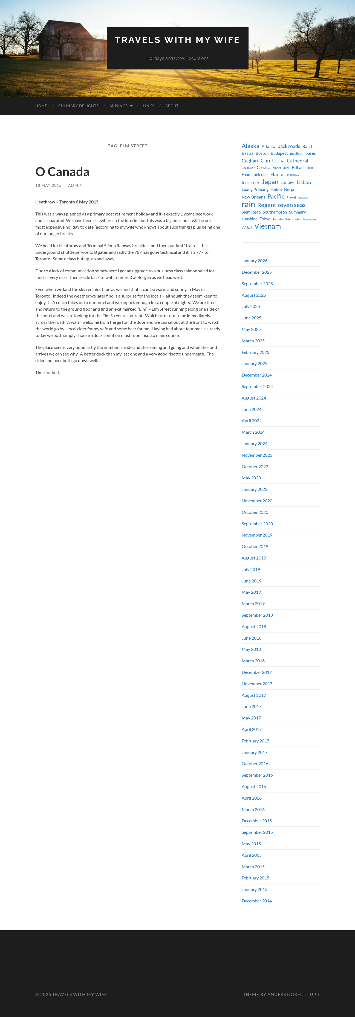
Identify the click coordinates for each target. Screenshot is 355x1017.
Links (148, 106)
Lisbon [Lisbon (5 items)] (304, 182)
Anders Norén (285, 994)
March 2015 (253, 866)
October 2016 (255, 763)
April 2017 (252, 729)
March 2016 (253, 809)
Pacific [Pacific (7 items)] (275, 196)
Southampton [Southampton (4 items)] (275, 212)
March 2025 (253, 340)
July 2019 (251, 569)
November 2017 (257, 683)
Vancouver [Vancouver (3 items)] (310, 219)
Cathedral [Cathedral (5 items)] (297, 161)
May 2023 (251, 477)
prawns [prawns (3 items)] (303, 197)
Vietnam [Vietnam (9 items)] (267, 226)
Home (41, 106)
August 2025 (254, 295)
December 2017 (257, 672)
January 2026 (254, 260)
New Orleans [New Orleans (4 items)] (253, 197)
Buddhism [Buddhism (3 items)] (296, 153)
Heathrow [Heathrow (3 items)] (292, 175)
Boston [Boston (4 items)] (262, 153)
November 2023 (257, 454)
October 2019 (255, 546)
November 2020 (257, 500)
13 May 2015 (48, 185)
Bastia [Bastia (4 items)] (247, 153)
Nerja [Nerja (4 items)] (289, 189)
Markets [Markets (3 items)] (276, 189)
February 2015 (255, 877)
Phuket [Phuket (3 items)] (291, 197)
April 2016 (252, 797)
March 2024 (253, 432)
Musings (119, 106)
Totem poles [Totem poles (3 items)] (293, 219)
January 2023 (254, 489)
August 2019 (254, 557)
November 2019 (257, 534)
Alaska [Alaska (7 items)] (250, 145)
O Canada (62, 171)
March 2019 (253, 603)
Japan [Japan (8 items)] (270, 181)
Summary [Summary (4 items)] (297, 212)
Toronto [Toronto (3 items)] (278, 219)
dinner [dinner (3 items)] (277, 168)
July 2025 (251, 306)
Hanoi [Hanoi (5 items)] (277, 174)
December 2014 (257, 900)
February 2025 (255, 352)
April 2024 (252, 420)
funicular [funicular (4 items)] (260, 174)
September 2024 (257, 386)
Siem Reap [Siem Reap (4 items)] (251, 212)
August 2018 (254, 626)
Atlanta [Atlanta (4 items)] (268, 146)
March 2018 (253, 660)
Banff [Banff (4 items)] (307, 146)
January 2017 (254, 752)
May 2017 (251, 717)
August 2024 (254, 397)
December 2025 (257, 272)
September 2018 (257, 614)
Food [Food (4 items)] (246, 174)
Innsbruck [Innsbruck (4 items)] (250, 182)
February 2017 (255, 740)
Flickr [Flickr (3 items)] (309, 168)
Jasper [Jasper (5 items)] (288, 182)
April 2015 (252, 855)
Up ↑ (315, 994)
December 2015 (257, 820)
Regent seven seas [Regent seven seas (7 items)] (281, 205)
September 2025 (257, 283)
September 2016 (257, 774)
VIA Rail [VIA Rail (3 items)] (247, 227)
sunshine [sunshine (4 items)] (250, 219)
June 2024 (251, 409)
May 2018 (251, 649)
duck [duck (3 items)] (286, 168)
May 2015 (251, 843)
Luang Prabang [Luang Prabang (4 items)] (255, 189)
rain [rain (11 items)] (248, 204)
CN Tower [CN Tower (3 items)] (248, 168)
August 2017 (254, 695)
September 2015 (257, 832)
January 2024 (254, 443)
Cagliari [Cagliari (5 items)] (250, 161)
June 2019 (251, 580)
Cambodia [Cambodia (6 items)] (273, 160)
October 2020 (255, 512)
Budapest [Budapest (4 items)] (279, 153)
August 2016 (254, 786)
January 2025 (254, 363)
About (172, 106)
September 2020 (257, 523)
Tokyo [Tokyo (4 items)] (265, 219)
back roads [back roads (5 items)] (289, 146)
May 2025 (251, 329)
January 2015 (254, 889)
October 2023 (255, 466)
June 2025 (251, 317)
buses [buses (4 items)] (310, 153)
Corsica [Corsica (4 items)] (263, 167)
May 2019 (251, 592)
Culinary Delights (78, 106)
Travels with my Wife (177, 40)
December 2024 (257, 374)
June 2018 (251, 637)
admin (75, 185)
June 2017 (251, 706)
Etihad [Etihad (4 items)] (298, 167)
